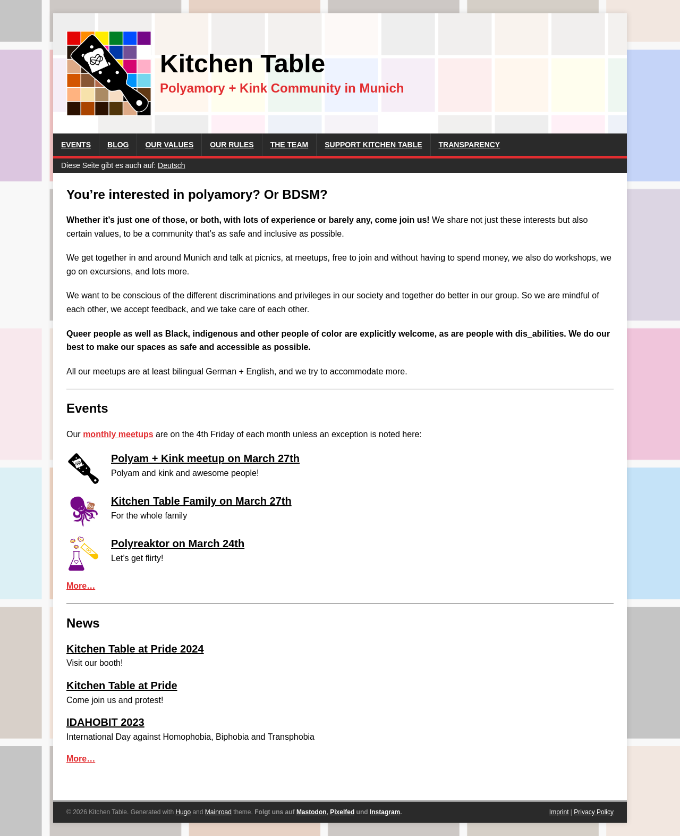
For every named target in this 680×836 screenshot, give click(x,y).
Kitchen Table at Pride (121, 685)
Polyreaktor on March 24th (177, 543)
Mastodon (311, 812)
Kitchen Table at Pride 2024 (135, 649)
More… (80, 585)
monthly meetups (118, 434)
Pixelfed (342, 812)
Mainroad (218, 812)
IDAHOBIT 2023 (105, 722)
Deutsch (171, 165)
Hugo (183, 812)
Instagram (385, 812)
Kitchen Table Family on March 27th (201, 501)
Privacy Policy (594, 812)
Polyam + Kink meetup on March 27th (205, 458)
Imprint (559, 812)
